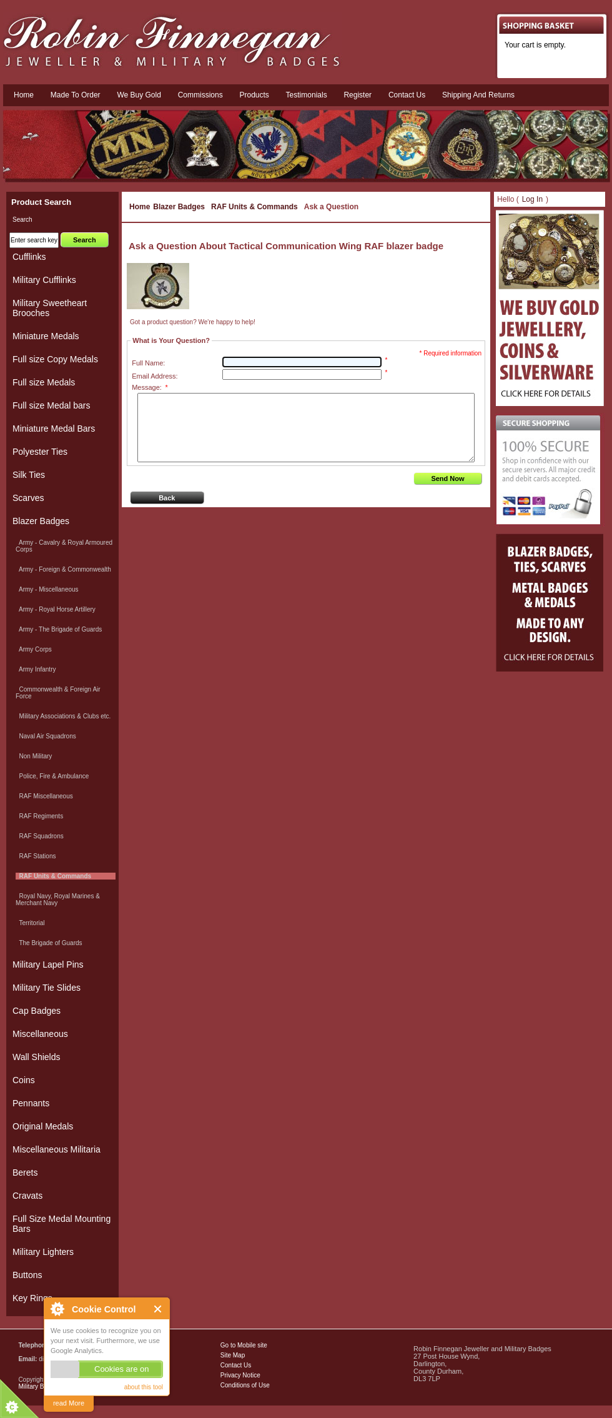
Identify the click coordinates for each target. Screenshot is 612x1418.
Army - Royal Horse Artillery (56, 609)
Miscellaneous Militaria (56, 1149)
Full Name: (148, 363)
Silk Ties (28, 475)
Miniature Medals (45, 336)
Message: (149, 387)
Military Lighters (43, 1252)
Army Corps (34, 649)
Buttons (27, 1275)
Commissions (200, 95)
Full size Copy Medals (55, 359)
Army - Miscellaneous (47, 589)
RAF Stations (36, 856)
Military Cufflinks (44, 280)
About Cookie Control (56, 1308)
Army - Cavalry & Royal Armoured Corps (64, 546)
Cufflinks (29, 257)
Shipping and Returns (478, 95)
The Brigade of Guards (49, 943)
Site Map (232, 1355)
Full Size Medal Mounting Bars (61, 1224)
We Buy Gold (138, 95)
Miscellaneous (40, 1034)
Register (357, 95)
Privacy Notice (240, 1375)
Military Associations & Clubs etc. (63, 716)
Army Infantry (36, 669)
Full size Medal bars (51, 405)
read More (68, 1403)
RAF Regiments (39, 816)
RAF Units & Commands (254, 206)
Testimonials (306, 95)
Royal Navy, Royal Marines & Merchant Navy (58, 899)
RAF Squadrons (40, 836)
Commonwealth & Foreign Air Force (58, 693)
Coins (23, 1080)
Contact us (406, 95)
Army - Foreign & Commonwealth (63, 569)
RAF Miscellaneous (44, 796)
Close (158, 1309)
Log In (532, 199)
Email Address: (154, 376)
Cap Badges (36, 1011)
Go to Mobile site (243, 1345)
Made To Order (76, 95)
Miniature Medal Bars (53, 429)
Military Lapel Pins (48, 964)
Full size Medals (43, 382)
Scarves (28, 498)
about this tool (143, 1387)
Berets (24, 1173)
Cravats (27, 1196)
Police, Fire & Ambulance (52, 776)
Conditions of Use (245, 1385)
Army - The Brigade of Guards (59, 629)
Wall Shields (36, 1057)
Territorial (30, 923)
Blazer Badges (179, 206)
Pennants (30, 1103)
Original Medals (42, 1126)
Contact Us (235, 1365)
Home (24, 95)
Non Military (34, 756)
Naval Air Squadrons (46, 736)
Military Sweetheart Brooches (49, 308)
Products (254, 95)
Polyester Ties (39, 452)
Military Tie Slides (46, 988)
